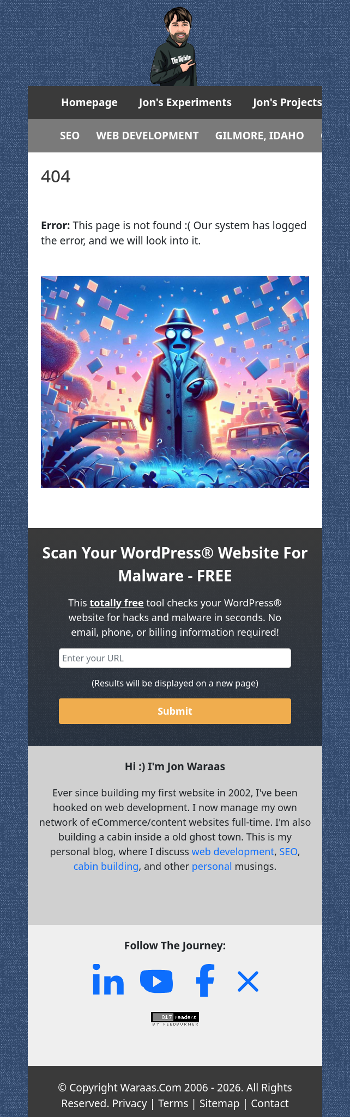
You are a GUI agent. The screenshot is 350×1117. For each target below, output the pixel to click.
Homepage (89, 102)
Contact (269, 1103)
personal (212, 866)
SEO (70, 135)
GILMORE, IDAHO (259, 135)
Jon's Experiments (185, 102)
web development (233, 851)
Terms (173, 1103)
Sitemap (220, 1103)
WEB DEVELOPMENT (147, 135)
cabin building (106, 866)
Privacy (129, 1103)
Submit (175, 710)
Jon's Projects (287, 102)
